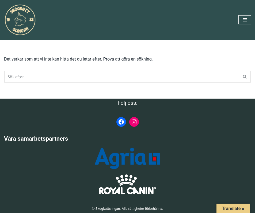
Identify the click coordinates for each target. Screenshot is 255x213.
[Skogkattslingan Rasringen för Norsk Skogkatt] (20, 20)
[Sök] (121, 77)
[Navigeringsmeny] (244, 19)
